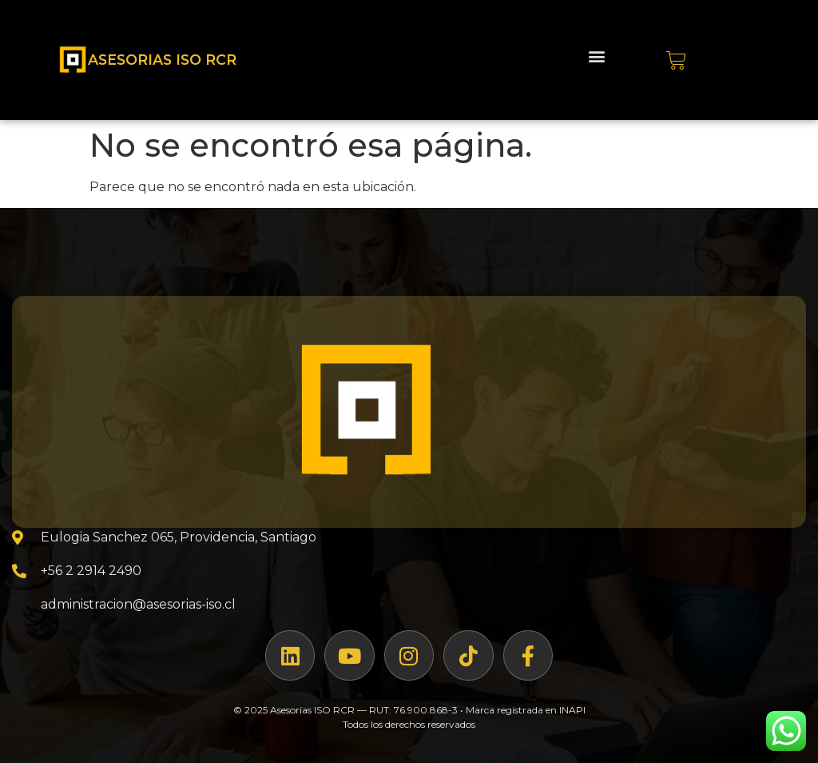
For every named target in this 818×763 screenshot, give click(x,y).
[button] (596, 56)
